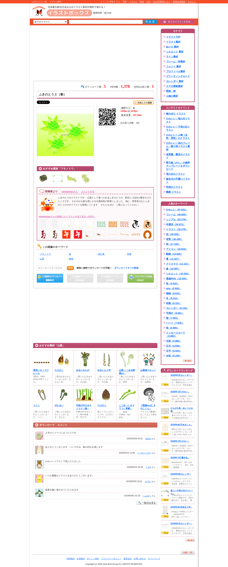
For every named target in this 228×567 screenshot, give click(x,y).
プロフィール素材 (175, 71)
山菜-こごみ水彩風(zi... (127, 372)
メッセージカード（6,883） (175, 334)
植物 (71, 259)
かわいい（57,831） (177, 209)
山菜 (42, 259)
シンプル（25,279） (177, 219)
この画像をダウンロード (50, 278)
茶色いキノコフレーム (41, 372)
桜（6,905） (172, 327)
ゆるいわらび (82, 370)
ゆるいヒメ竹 (104, 370)
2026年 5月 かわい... (179, 392)
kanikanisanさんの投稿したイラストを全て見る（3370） (67, 216)
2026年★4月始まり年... (181, 507)
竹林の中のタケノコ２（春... (84, 407)
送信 (70, 268)
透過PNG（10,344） (177, 278)
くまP (148, 467)
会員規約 (81, 558)
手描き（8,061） (175, 313)
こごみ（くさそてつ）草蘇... (126, 407)
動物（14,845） (174, 254)
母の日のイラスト (175, 174)
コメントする (87, 191)
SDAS (148, 439)
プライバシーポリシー (111, 558)
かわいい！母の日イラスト (178, 120)
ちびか (148, 481)
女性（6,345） (174, 355)
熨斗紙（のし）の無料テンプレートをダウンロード (178, 165)
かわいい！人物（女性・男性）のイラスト (178, 136)
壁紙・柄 (171, 91)
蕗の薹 (101, 254)
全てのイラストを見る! (177, 21)
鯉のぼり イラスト (176, 113)
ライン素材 (172, 56)
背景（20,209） (174, 239)
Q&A (142, 2)
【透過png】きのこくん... (148, 407)
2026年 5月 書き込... (179, 457)
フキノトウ (45, 254)
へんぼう (147, 496)
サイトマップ (154, 558)
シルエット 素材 (174, 51)
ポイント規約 (93, 558)
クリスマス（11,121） (178, 263)
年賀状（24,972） (175, 224)
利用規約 (71, 558)
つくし (36, 405)
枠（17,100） (173, 244)
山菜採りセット (148, 370)
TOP (125, 2)
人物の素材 (172, 96)
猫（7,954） (172, 318)
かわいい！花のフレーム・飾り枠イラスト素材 (178, 146)
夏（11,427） (173, 259)
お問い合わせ (140, 558)
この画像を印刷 (140, 278)
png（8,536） (173, 288)
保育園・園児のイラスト (178, 156)
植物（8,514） (174, 293)
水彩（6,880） (174, 341)
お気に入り (143, 103)
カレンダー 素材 (174, 81)
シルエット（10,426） (178, 273)
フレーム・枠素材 (175, 61)
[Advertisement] (13, 56)
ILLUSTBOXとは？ (161, 2)
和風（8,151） (174, 303)
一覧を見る (187, 360)
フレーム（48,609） (177, 214)
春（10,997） (173, 268)
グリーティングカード (178, 76)
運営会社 (128, 558)
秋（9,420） (172, 283)
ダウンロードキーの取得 (126, 268)
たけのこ (59, 370)
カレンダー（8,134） (177, 308)
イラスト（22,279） (177, 229)
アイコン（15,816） (177, 249)
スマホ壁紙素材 (174, 86)
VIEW (165, 384)
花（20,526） (173, 234)
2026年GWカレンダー (180, 474)
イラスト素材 (173, 41)
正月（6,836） (174, 345)
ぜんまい (59, 405)
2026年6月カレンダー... (181, 523)
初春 (129, 254)
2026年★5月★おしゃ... (181, 424)
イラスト (133, 2)
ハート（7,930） (175, 323)
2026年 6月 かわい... (179, 441)
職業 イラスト (173, 192)
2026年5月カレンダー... (181, 375)
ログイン (192, 2)
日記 (148, 2)
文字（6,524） (174, 350)
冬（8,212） (172, 298)
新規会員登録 (179, 2)
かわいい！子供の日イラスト (178, 128)
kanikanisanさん (70, 191)
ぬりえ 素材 (172, 46)
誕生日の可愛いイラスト (178, 180)
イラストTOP (173, 37)
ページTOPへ (188, 552)
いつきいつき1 (144, 453)
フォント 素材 (173, 66)
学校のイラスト (174, 187)
